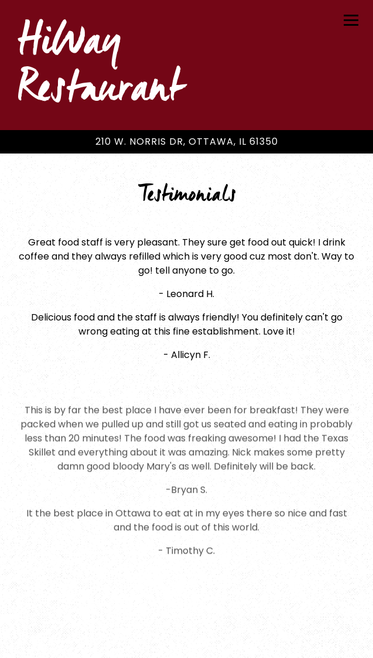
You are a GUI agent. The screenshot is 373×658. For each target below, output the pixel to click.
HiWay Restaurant (100, 65)
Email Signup (187, 641)
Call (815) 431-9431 (186, 608)
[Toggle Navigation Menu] (351, 20)
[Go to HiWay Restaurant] (186, 142)
